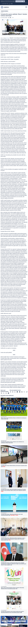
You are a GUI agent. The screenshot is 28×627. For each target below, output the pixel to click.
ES (7, 3)
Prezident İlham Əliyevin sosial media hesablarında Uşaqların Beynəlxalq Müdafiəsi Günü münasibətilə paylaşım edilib (12, 612)
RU (2, 3)
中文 (12, 3)
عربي (9, 3)
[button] (14, 25)
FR (6, 3)
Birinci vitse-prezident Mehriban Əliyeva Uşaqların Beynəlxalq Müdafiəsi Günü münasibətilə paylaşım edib (12, 588)
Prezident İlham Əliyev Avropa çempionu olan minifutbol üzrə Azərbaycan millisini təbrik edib (12, 442)
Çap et (9, 17)
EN (3, 3)
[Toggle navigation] (26, 7)
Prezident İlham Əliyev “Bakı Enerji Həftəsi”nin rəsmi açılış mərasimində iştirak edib (12, 515)
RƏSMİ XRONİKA (4, 11)
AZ (1, 3)
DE (5, 3)
